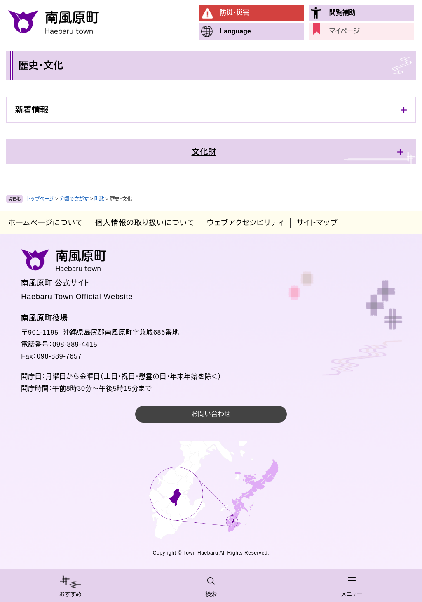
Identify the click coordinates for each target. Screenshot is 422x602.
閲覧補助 (342, 12)
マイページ (344, 31)
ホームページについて (45, 223)
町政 (99, 199)
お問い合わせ (210, 414)
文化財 (204, 151)
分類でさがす (74, 199)
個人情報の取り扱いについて (145, 223)
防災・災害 (234, 12)
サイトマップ (317, 223)
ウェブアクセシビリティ (245, 223)
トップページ (40, 199)
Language (235, 31)
